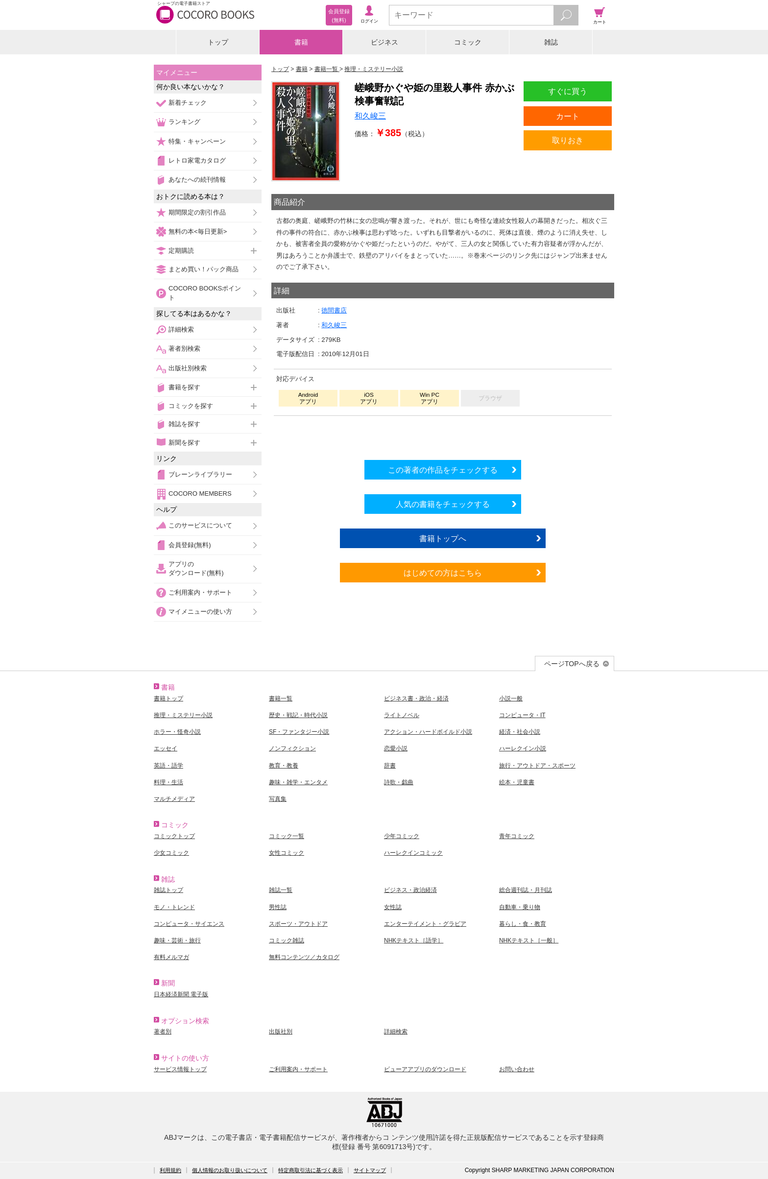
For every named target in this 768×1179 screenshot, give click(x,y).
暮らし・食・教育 (522, 923)
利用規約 (170, 1170)
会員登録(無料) (189, 545)
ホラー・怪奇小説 (177, 731)
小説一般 (511, 698)
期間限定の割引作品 (197, 212)
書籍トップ (168, 698)
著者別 (162, 1031)
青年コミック (516, 836)
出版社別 (280, 1031)
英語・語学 (168, 765)
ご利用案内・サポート (200, 592)
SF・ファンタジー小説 (299, 731)
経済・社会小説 (519, 731)
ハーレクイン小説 (522, 748)
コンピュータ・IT (522, 715)
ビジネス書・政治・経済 (416, 698)
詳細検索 (181, 329)
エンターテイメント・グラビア (425, 923)
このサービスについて (200, 525)
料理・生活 (168, 782)
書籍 (301, 42)
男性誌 (278, 907)
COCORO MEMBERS (200, 493)
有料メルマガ (171, 957)
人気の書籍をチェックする (443, 504)
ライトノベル (401, 715)
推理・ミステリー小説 (183, 715)
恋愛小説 (396, 748)
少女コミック (171, 852)
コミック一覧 (286, 836)
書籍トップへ (442, 538)
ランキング (184, 121)
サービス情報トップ (180, 1069)
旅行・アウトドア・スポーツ (537, 765)
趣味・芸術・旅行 (177, 940)
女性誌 (393, 907)
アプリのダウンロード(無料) (196, 568)
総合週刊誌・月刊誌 (525, 890)
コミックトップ (174, 836)
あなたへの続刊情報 (197, 179)
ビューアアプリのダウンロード (425, 1069)
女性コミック (286, 852)
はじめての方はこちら (443, 572)
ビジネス (384, 42)
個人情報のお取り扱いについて (229, 1170)
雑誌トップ (168, 890)
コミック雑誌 (286, 940)
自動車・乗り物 (519, 907)
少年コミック (401, 836)
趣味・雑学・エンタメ (298, 782)
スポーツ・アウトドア (298, 923)
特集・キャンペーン (197, 141)
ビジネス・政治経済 (410, 890)
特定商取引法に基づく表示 (310, 1170)
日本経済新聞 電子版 (181, 994)
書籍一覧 (280, 698)
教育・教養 (283, 765)
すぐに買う (567, 91)
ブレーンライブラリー (200, 474)
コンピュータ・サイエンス (189, 923)
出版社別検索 (187, 368)
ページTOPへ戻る (572, 664)
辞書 (390, 765)
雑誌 (551, 42)
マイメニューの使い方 (200, 611)
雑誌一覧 (280, 890)
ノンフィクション (292, 748)
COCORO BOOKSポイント (204, 293)
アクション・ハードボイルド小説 (428, 731)
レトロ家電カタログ (197, 160)
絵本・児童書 (516, 782)
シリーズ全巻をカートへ (443, 435)
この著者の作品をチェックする (443, 469)
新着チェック (187, 102)
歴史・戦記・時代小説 (298, 715)
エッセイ (165, 748)
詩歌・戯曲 (398, 782)
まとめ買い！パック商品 (203, 269)
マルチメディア (174, 798)
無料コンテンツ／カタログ (304, 957)
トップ (218, 42)
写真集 (278, 798)
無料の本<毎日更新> (197, 231)
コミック (467, 42)
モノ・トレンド (174, 907)
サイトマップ (370, 1170)
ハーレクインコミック (413, 852)
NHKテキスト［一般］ (528, 940)
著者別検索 (184, 348)
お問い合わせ (516, 1069)
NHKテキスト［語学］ (413, 940)
